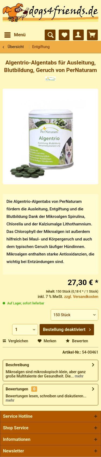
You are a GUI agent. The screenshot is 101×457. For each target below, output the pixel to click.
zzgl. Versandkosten (81, 296)
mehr (78, 376)
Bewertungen (17, 389)
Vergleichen (15, 341)
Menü (15, 34)
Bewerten (77, 341)
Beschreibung (17, 365)
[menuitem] (14, 35)
